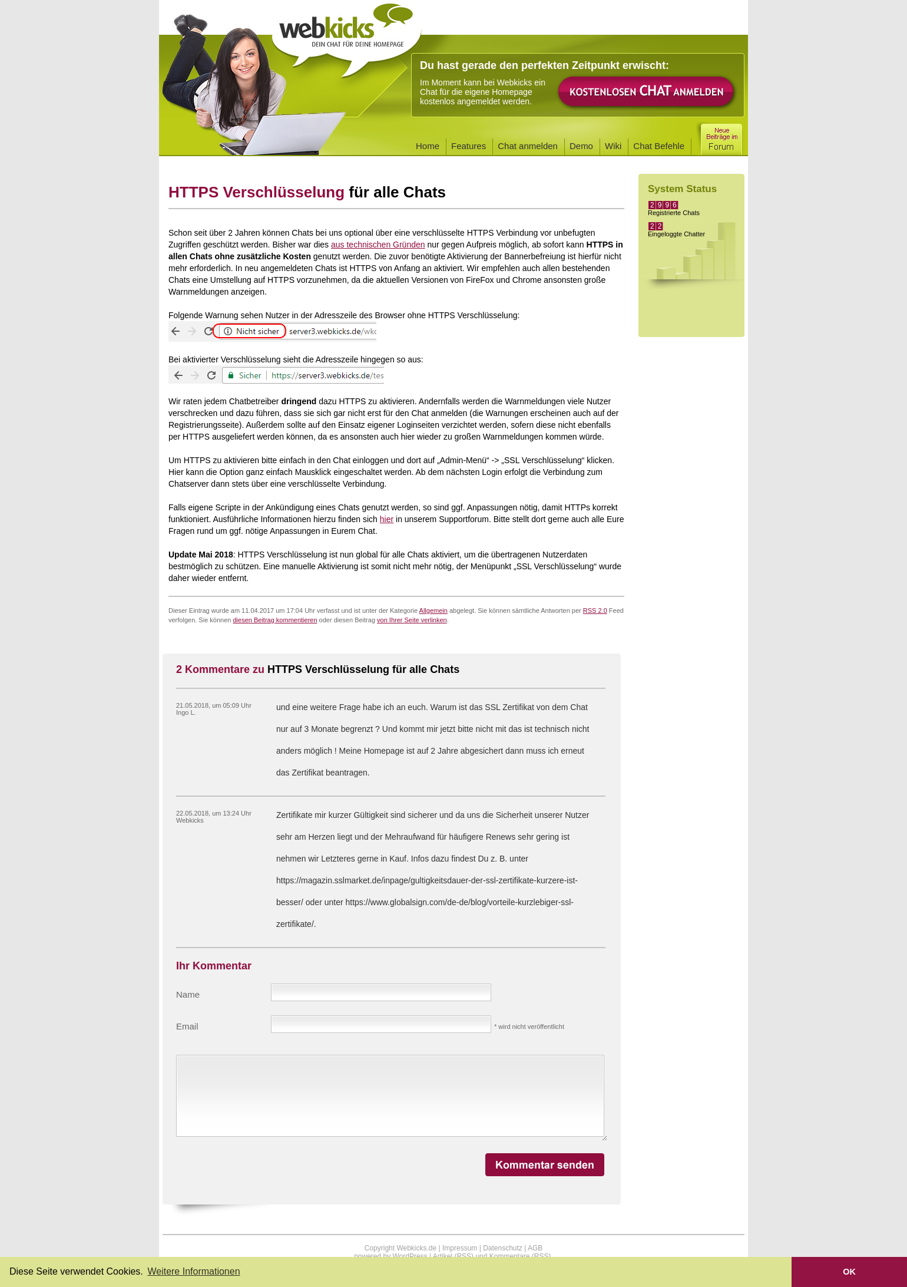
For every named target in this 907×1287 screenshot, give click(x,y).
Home (427, 146)
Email (187, 1026)
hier (386, 519)
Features (468, 146)
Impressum (459, 1248)
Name (188, 994)
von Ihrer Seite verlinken (412, 619)
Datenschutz (502, 1248)
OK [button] (849, 1271)
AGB (535, 1248)
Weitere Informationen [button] (193, 1271)
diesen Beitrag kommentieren (275, 619)
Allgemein (433, 610)
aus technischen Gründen (378, 244)
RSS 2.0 (595, 610)
